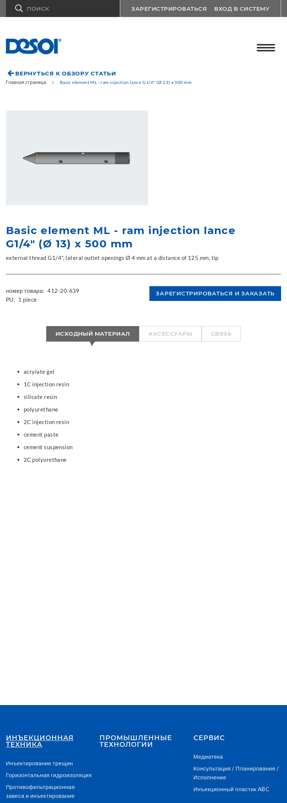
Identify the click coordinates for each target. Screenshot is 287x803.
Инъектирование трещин (39, 763)
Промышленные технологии (135, 741)
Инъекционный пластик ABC (231, 789)
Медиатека (208, 756)
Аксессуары (170, 333)
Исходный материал (92, 333)
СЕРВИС (209, 738)
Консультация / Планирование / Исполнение (236, 772)
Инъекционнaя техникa (40, 741)
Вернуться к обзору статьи (65, 73)
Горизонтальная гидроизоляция (49, 775)
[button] (63, 8)
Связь (221, 333)
